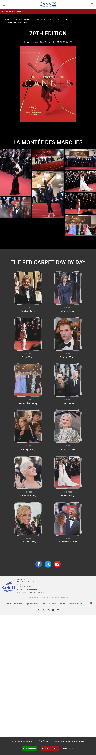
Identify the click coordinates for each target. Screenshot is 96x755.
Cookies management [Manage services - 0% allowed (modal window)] (76, 604)
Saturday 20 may (28, 495)
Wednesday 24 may (28, 403)
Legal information (32, 604)
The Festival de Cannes (43, 19)
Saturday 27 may (68, 311)
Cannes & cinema (12, 11)
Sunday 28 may (28, 311)
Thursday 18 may (28, 542)
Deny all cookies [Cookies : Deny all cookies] (49, 748)
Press (43, 604)
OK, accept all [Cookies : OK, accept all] (29, 748)
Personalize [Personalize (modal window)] (68, 748)
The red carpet (64, 19)
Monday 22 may (28, 449)
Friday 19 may (67, 495)
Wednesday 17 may (68, 542)
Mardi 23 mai (68, 403)
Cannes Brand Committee (57, 604)
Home (6, 19)
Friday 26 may (28, 357)
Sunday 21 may (68, 449)
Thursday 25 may (68, 357)
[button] (57, 564)
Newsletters (18, 604)
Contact (8, 604)
